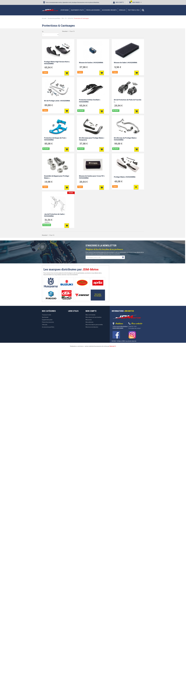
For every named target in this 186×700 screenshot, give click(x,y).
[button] (143, 10)
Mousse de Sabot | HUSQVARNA (125, 62)
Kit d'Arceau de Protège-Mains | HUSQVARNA (125, 139)
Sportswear (65, 10)
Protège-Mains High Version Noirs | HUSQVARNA (57, 63)
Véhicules (122, 10)
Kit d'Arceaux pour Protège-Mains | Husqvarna (91, 139)
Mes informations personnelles (94, 324)
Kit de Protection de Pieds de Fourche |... (127, 101)
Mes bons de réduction (92, 327)
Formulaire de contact (134, 328)
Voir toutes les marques (97, 294)
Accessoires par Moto (109, 10)
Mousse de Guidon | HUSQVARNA (91, 62)
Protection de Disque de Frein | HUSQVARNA (55, 139)
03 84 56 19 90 (132, 326)
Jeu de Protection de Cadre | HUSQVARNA (54, 215)
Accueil (44, 18)
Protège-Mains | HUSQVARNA (124, 177)
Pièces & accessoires (93, 10)
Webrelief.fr (112, 346)
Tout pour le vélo (134, 10)
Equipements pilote (77, 10)
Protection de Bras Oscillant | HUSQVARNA (89, 101)
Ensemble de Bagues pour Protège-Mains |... (56, 177)
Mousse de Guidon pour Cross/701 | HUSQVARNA (92, 177)
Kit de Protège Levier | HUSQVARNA (57, 101)
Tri (42, 31)
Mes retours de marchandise (93, 317)
